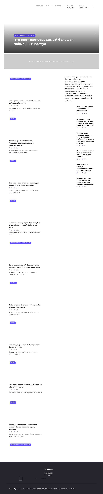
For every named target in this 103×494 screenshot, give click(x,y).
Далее (44, 478)
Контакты (48, 474)
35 (36, 478)
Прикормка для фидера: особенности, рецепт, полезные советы (85, 167)
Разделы (58, 6)
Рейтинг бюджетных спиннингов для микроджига (85, 108)
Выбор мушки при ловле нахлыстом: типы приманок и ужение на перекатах (85, 181)
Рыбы (48, 6)
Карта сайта (48, 472)
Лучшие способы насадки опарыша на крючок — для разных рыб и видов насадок (85, 122)
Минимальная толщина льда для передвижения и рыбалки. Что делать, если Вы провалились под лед (85, 138)
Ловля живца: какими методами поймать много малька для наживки (85, 154)
